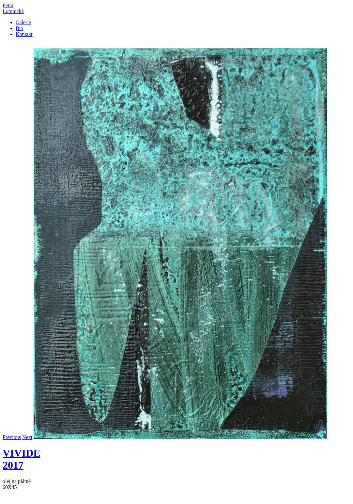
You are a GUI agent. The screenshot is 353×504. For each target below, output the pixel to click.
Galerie (23, 22)
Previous (12, 437)
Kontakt (24, 34)
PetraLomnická (13, 8)
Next (27, 437)
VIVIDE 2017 (21, 459)
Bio (19, 28)
